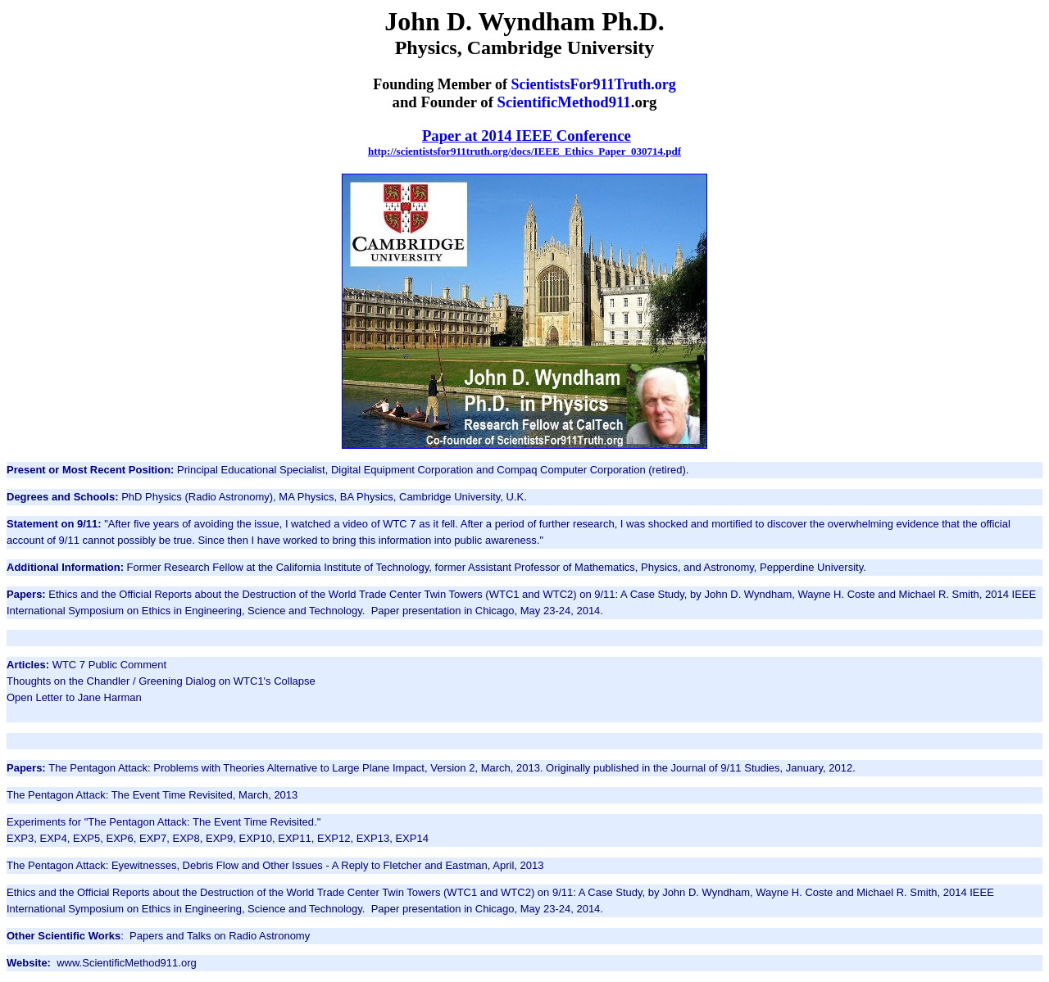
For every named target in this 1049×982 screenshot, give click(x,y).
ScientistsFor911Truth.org (593, 84)
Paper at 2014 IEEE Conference (526, 135)
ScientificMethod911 (564, 102)
